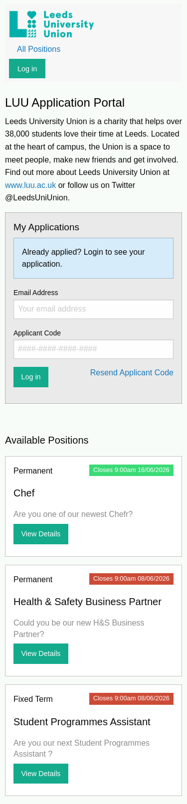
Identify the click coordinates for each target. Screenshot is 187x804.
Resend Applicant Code (132, 372)
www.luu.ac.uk (30, 185)
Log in (27, 69)
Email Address (93, 304)
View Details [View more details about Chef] (40, 534)
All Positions (38, 49)
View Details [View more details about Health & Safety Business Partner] (40, 653)
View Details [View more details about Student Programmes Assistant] (40, 774)
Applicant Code (93, 344)
